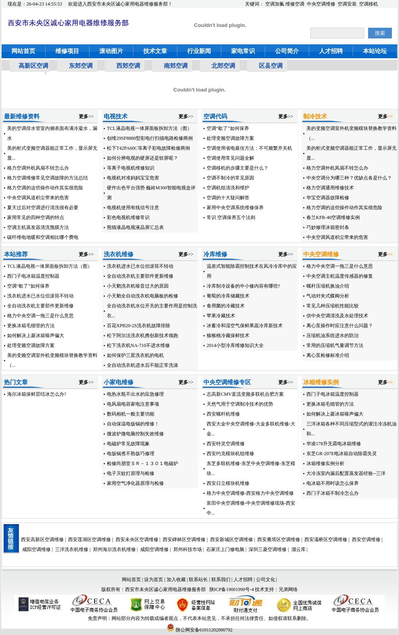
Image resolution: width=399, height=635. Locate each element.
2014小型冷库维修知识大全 (235, 345)
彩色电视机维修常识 (128, 217)
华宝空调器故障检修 (327, 197)
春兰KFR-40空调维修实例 (333, 217)
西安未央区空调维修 (137, 539)
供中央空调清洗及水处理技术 (337, 315)
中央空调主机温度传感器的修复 (339, 276)
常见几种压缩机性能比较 (332, 306)
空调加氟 (274, 4)
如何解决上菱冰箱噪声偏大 (35, 335)
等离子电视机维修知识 (130, 168)
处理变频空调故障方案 (230, 138)
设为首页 (153, 579)
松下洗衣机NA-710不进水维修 (138, 345)
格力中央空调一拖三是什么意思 (40, 315)
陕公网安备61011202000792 (200, 630)
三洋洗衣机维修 (71, 549)
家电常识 (243, 51)
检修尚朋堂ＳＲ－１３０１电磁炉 (142, 463)
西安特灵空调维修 (226, 443)
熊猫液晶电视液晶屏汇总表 (135, 227)
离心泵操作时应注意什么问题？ (339, 325)
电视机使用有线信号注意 (133, 207)
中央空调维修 (321, 4)
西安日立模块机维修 (228, 483)
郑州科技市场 (187, 549)
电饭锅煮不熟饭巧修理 (130, 453)
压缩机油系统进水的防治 (332, 335)
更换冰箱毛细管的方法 (31, 325)
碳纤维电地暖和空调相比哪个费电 (42, 237)
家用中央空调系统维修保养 (235, 207)
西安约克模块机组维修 (230, 453)
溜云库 (298, 549)
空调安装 (347, 4)
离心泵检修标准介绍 (327, 355)
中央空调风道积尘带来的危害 (38, 197)
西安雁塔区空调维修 (278, 539)
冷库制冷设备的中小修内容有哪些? (243, 286)
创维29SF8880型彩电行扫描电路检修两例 (150, 138)
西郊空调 (128, 66)
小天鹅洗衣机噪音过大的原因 (138, 286)
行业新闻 (199, 51)
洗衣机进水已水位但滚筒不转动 (40, 296)
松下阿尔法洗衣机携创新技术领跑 (142, 335)
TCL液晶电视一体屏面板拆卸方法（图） (149, 128)
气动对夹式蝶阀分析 (327, 296)
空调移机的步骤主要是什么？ (237, 168)
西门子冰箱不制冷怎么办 (332, 493)
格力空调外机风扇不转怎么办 (38, 168)
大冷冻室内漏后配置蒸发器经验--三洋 (346, 473)
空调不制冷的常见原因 (230, 178)
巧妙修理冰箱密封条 (327, 227)
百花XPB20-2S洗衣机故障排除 (138, 325)
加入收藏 (176, 579)
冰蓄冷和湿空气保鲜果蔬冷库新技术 (245, 325)
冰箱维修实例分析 (325, 463)
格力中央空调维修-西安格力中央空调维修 (250, 493)
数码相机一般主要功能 (130, 414)
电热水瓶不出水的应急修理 (135, 394)
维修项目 (67, 51)
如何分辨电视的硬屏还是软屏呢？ (142, 158)
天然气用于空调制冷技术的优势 (240, 404)
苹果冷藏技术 (221, 315)
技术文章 (155, 51)
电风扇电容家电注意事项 (133, 404)
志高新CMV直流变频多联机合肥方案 (245, 394)
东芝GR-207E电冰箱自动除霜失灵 (341, 453)
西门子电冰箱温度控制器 (33, 276)
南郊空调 (176, 66)
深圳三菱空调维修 (268, 549)
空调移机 (368, 4)
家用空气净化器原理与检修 (135, 483)
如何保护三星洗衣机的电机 (135, 355)
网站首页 (23, 51)
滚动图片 (111, 51)
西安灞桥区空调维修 (325, 539)
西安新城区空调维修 (231, 539)
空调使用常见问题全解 (230, 158)
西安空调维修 (366, 539)
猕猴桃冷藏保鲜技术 (228, 335)
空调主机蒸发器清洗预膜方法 (38, 227)
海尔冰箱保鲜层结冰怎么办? (36, 394)
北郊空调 (223, 66)
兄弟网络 (288, 589)
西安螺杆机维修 (223, 414)
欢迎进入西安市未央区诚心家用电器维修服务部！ (120, 4)
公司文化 (265, 579)
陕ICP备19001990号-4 (231, 589)
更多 (83, 116)
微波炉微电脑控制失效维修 (135, 434)
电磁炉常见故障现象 (128, 443)
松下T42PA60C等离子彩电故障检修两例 (148, 148)
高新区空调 (33, 66)
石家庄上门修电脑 (225, 549)
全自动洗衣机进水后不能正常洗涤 (142, 365)
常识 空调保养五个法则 (231, 217)
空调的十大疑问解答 (228, 197)
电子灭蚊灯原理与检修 (130, 473)
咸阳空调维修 (36, 549)
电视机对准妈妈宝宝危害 (133, 178)
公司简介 (287, 51)
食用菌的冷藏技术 (226, 306)
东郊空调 (81, 66)
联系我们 (220, 579)
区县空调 (271, 66)
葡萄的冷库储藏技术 (228, 296)
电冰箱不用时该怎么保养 (332, 483)
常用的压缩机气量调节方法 (334, 345)
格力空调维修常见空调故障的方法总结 (47, 178)
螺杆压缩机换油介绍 (327, 286)
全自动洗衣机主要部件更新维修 (40, 306)
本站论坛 (375, 51)
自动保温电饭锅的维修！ (133, 424)
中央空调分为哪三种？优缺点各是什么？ (349, 178)
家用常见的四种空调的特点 (35, 217)
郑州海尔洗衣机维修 (114, 549)
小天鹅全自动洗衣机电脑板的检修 (142, 296)
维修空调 (294, 4)
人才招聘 (331, 51)
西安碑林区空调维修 (184, 539)
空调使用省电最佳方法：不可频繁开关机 (249, 148)
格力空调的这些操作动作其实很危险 (45, 188)
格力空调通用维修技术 (330, 188)
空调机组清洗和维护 (228, 188)
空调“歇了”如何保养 (228, 128)
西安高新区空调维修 (42, 539)
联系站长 (199, 579)
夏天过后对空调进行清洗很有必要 (42, 207)
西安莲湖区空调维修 (89, 539)
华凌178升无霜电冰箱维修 (333, 443)
